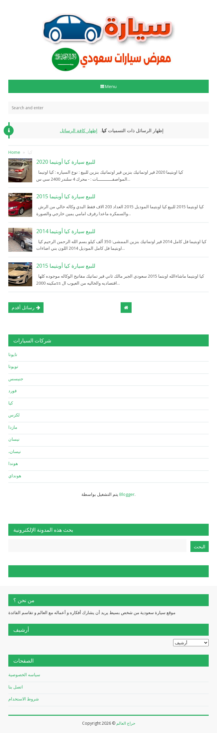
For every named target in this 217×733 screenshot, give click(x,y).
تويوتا (13, 366)
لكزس (14, 415)
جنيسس (15, 379)
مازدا (12, 427)
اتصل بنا (15, 687)
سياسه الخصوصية (24, 675)
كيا (10, 403)
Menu (110, 86)
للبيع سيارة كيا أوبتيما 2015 (65, 196)
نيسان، (14, 451)
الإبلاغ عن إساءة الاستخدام (41, 571)
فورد (12, 391)
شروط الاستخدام (23, 699)
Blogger (127, 494)
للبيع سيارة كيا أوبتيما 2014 (65, 231)
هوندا (13, 463)
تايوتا (12, 354)
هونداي (14, 476)
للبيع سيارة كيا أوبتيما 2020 (65, 161)
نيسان (14, 439)
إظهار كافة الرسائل (78, 130)
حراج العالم (125, 723)
